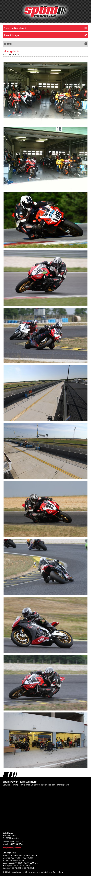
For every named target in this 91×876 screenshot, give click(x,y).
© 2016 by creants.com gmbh (15, 872)
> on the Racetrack (15, 28)
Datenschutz (57, 872)
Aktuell (8, 43)
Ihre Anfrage (11, 35)
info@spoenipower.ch (12, 847)
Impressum (33, 872)
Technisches (45, 872)
